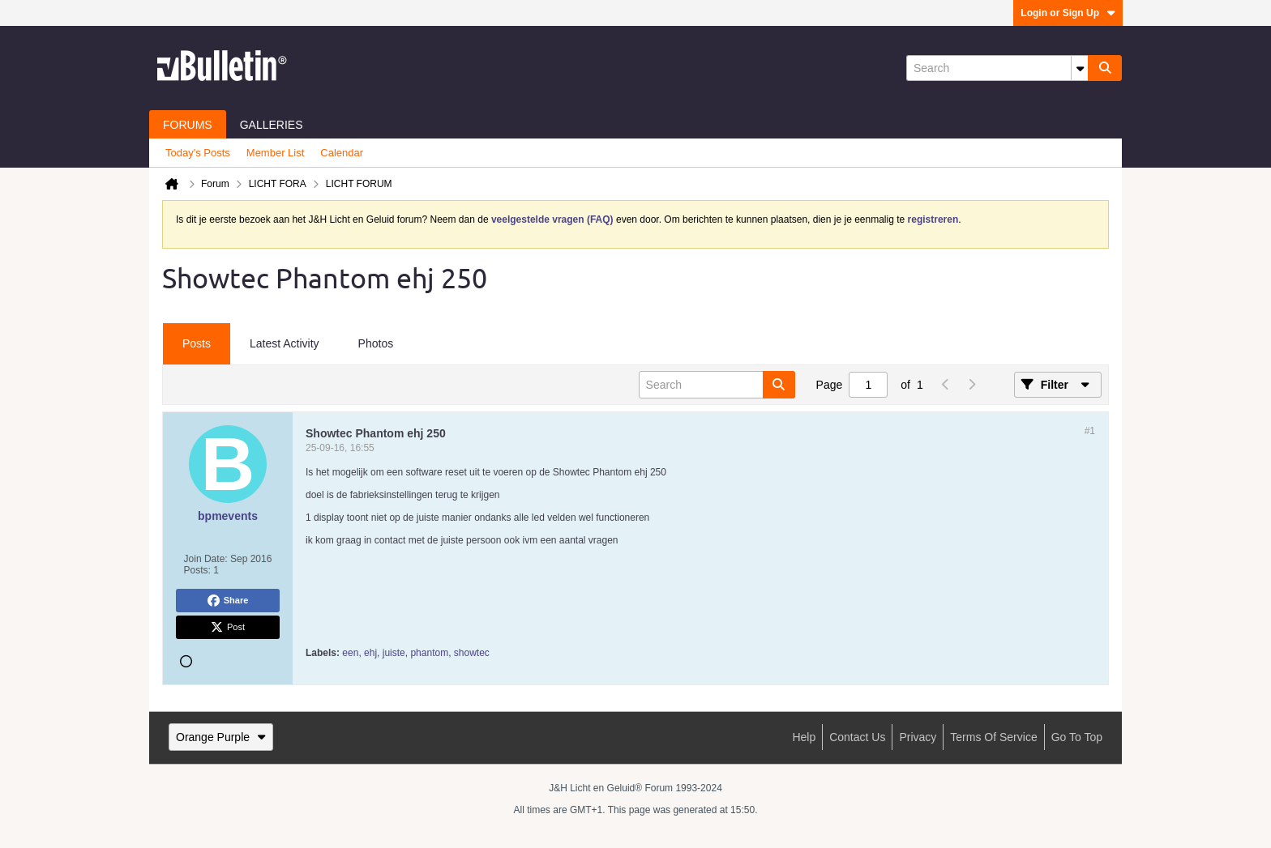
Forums (187, 124)
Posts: (197, 570)
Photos (376, 343)
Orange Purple (221, 737)
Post (228, 627)
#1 (1090, 431)
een (350, 652)
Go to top (1076, 737)
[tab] (196, 344)
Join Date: (206, 559)
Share (228, 600)
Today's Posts (197, 153)
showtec (472, 652)
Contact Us (857, 737)
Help (803, 737)
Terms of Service (993, 737)
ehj (370, 652)
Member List (275, 153)
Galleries (271, 124)
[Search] (997, 68)
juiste (394, 652)
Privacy (917, 737)
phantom (429, 652)
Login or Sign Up (1068, 13)
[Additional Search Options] (1080, 68)
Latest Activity (284, 343)
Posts (196, 343)
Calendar (341, 153)
